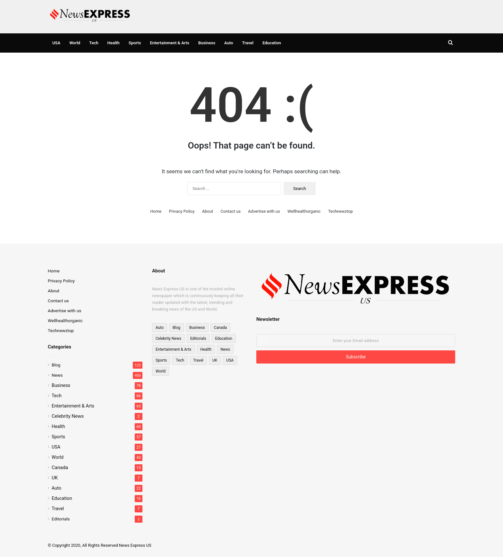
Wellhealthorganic (303, 211)
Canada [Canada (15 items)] (220, 327)
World (74, 42)
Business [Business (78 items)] (197, 327)
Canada (60, 467)
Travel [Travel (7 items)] (198, 360)
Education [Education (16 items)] (223, 338)
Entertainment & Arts (169, 42)
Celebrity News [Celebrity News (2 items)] (168, 338)
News (57, 375)
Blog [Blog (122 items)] (176, 327)
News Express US (135, 545)
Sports (135, 42)
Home (155, 211)
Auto (228, 42)
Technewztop (340, 211)
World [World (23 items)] (161, 371)
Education (271, 42)
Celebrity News (68, 416)
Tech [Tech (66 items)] (180, 360)
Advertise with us (264, 211)
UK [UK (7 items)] (214, 360)
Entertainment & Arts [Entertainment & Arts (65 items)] (173, 349)
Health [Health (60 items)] (205, 349)
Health (113, 42)
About (207, 211)
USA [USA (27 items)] (230, 360)
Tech (93, 42)
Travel (248, 42)
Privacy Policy (181, 211)
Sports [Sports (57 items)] (161, 360)
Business (206, 42)
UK (55, 478)
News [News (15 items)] (225, 349)
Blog (56, 364)
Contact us (231, 211)
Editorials (61, 518)
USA (56, 42)
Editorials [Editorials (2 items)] (198, 338)
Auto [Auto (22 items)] (160, 327)
